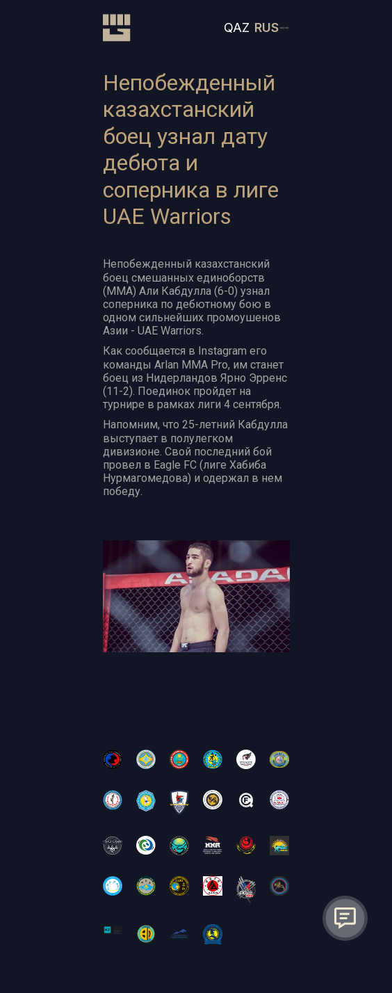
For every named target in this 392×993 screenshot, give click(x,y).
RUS (266, 27)
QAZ (237, 27)
